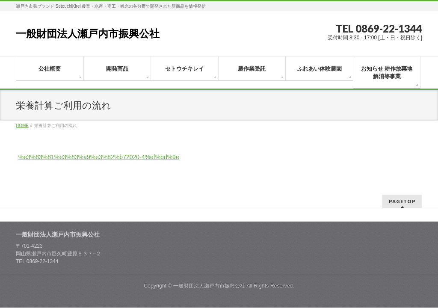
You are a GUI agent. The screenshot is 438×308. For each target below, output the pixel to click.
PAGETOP (402, 192)
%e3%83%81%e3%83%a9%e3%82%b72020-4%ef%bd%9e (98, 157)
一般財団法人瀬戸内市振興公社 (88, 33)
